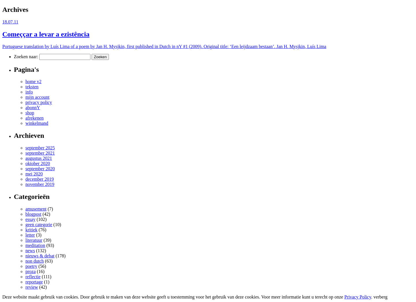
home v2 (33, 81)
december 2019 (39, 179)
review (31, 287)
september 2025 (40, 147)
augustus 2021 (38, 158)
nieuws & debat (39, 255)
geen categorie (38, 224)
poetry (31, 266)
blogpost (33, 214)
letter (30, 235)
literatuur (33, 240)
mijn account (37, 97)
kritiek (31, 229)
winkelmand (36, 123)
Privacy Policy (357, 296)
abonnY (32, 107)
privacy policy (38, 102)
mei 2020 (34, 173)
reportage (34, 281)
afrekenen (34, 118)
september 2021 (40, 153)
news (30, 250)
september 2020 (40, 168)
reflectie (32, 276)
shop (29, 112)
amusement (36, 208)
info (29, 91)
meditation (35, 245)
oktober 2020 (37, 163)
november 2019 (39, 184)
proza (30, 271)
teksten (31, 86)
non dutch (34, 261)
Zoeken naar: (26, 56)
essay (30, 219)
